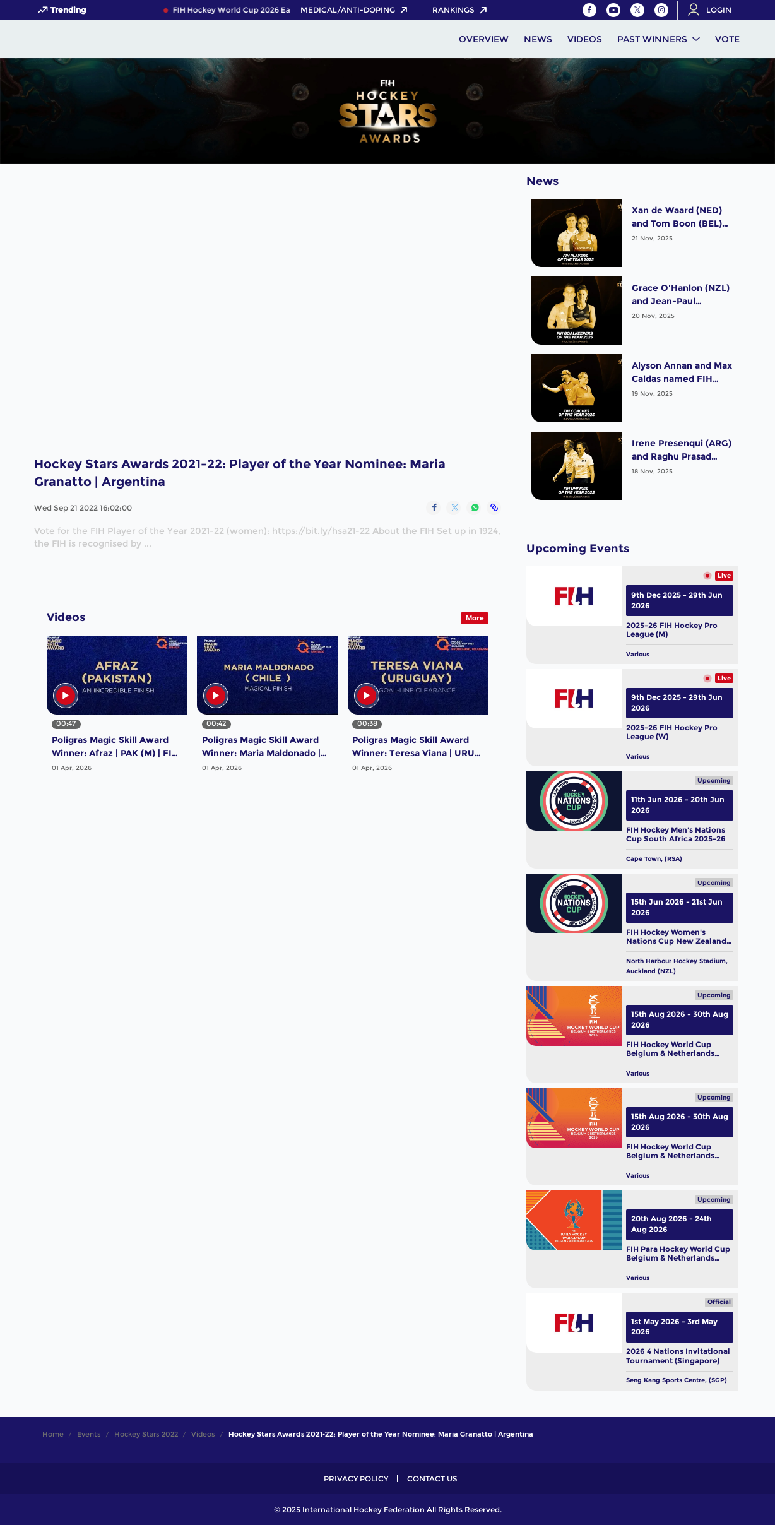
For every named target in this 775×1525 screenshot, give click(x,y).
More (475, 618)
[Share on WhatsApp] (473, 508)
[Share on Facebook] (433, 508)
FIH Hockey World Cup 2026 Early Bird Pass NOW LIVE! (284, 10)
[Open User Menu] (714, 10)
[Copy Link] (494, 508)
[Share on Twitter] (453, 508)
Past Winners (652, 39)
